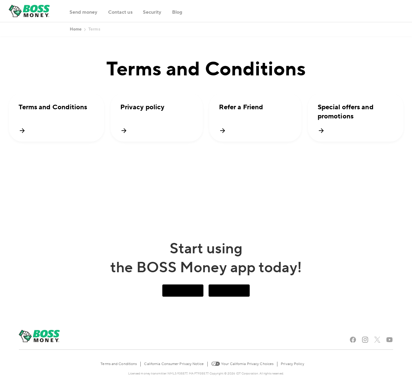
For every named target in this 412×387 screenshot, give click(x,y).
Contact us (120, 12)
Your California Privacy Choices (242, 363)
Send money (83, 12)
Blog (177, 12)
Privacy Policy (292, 364)
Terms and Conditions (118, 364)
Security (152, 12)
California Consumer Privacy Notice (173, 364)
